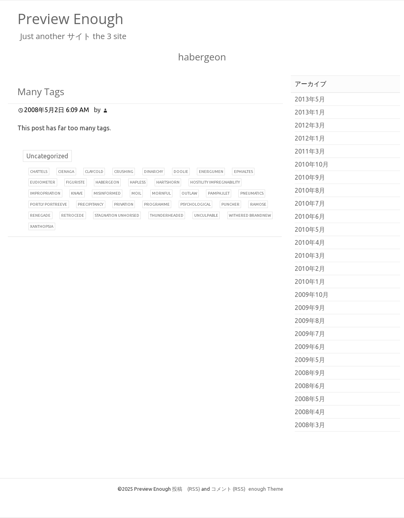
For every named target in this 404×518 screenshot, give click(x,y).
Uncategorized (47, 156)
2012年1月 (310, 138)
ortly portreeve (48, 204)
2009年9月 (310, 307)
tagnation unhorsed (117, 215)
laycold (94, 171)
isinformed (107, 193)
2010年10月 (312, 164)
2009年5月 (310, 359)
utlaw (189, 193)
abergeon (107, 182)
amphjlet (219, 193)
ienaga (66, 171)
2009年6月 (310, 346)
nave (77, 193)
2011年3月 (310, 151)
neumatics (252, 193)
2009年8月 (310, 320)
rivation (123, 204)
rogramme (157, 204)
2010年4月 (310, 242)
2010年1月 (310, 281)
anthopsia (41, 226)
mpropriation (45, 193)
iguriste (75, 182)
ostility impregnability (215, 182)
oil (136, 193)
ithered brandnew (250, 215)
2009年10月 (312, 294)
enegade (40, 215)
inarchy (153, 171)
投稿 (186, 489)
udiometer (42, 182)
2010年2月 (310, 268)
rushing (123, 171)
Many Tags (40, 91)
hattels (38, 171)
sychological (195, 204)
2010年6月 (310, 216)
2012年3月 (310, 125)
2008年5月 (310, 398)
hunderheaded (166, 215)
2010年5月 (310, 229)
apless (138, 182)
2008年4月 (310, 411)
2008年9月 (310, 372)
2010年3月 (310, 255)
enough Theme (266, 489)
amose (258, 204)
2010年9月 (310, 177)
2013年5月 (310, 99)
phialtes (243, 171)
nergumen (211, 171)
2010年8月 (310, 190)
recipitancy (90, 204)
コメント (228, 489)
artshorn (168, 182)
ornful (161, 193)
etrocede (72, 215)
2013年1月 (310, 112)
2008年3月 (310, 424)
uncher (230, 204)
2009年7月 (310, 333)
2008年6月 (310, 385)
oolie (181, 171)
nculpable (206, 215)
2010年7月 (310, 203)
